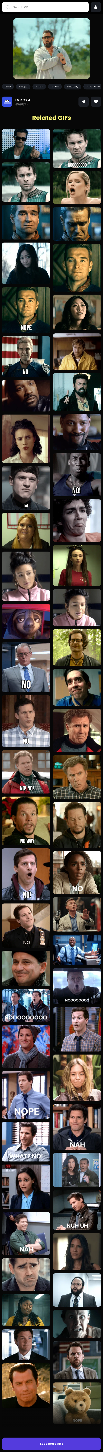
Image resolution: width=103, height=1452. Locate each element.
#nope (23, 86)
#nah (55, 86)
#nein (39, 86)
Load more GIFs (51, 1427)
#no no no (93, 86)
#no (8, 86)
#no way (72, 86)
